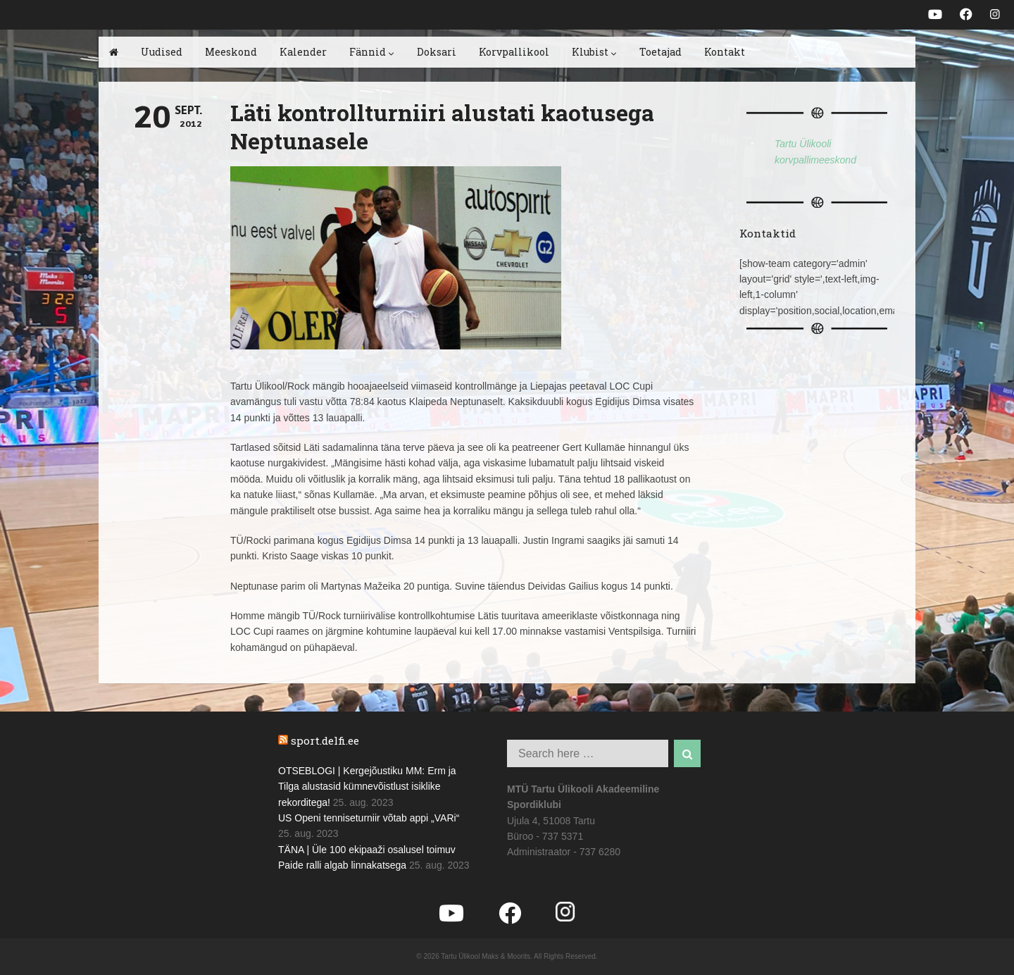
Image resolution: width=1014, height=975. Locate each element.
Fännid (371, 51)
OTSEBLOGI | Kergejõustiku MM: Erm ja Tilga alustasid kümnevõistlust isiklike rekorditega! (367, 786)
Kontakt (724, 51)
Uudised (161, 51)
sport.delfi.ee (325, 740)
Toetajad (660, 51)
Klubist (594, 51)
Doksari (436, 51)
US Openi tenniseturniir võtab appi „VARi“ (368, 818)
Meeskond (231, 51)
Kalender (303, 51)
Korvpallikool (514, 51)
